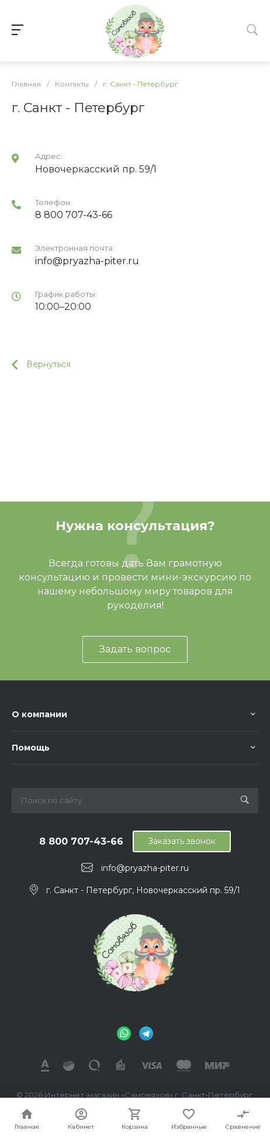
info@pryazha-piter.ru (87, 261)
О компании (39, 714)
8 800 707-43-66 (73, 214)
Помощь (31, 747)
